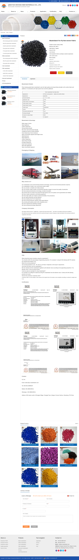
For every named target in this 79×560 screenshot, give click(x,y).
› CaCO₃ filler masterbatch (7, 70)
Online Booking (53, 72)
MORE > (76, 423)
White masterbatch (6, 55)
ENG (75, 1)
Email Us (71, 496)
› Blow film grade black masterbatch (9, 43)
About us (13, 11)
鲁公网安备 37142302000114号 (50, 558)
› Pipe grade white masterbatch (8, 63)
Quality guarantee (4, 546)
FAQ (60, 11)
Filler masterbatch (6, 68)
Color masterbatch (6, 65)
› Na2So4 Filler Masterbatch (7, 75)
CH (72, 1)
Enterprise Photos (4, 542)
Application (43, 11)
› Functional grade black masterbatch (9, 53)
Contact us (72, 11)
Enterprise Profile (4, 540)
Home (2, 11)
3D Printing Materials (6, 83)
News (22, 11)
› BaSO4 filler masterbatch (7, 73)
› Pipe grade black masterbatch (8, 48)
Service (37, 542)
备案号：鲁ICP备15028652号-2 (37, 558)
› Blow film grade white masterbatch (9, 60)
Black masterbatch (6, 38)
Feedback (61, 72)
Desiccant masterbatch (7, 78)
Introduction (24, 78)
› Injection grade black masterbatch (9, 45)
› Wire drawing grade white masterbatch (10, 58)
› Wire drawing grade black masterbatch (10, 40)
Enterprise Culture (4, 544)
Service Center (4, 548)
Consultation (69, 72)
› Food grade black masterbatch (8, 50)
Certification (53, 11)
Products (32, 11)
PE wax (3, 80)
